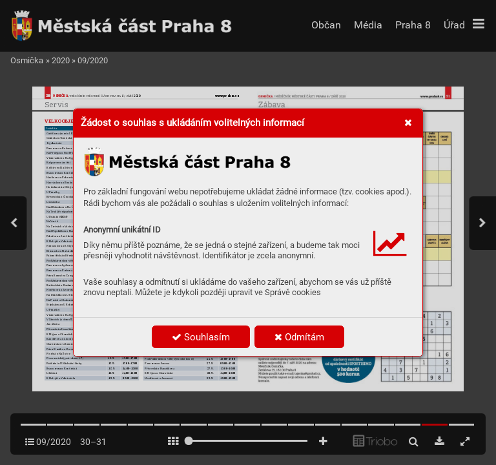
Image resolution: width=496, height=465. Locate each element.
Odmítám (299, 337)
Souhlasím (201, 337)
